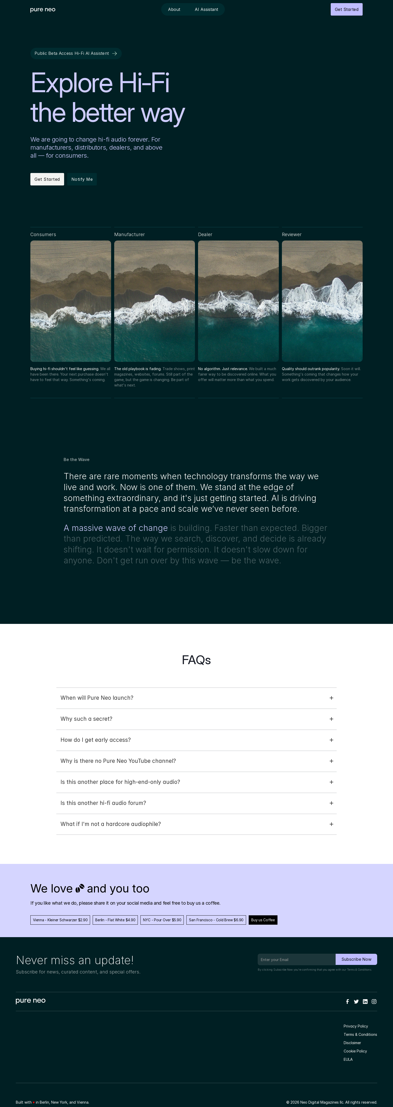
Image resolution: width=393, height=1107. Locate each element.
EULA (348, 1059)
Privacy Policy (356, 1026)
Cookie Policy (355, 1051)
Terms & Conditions (359, 969)
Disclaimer (352, 1043)
